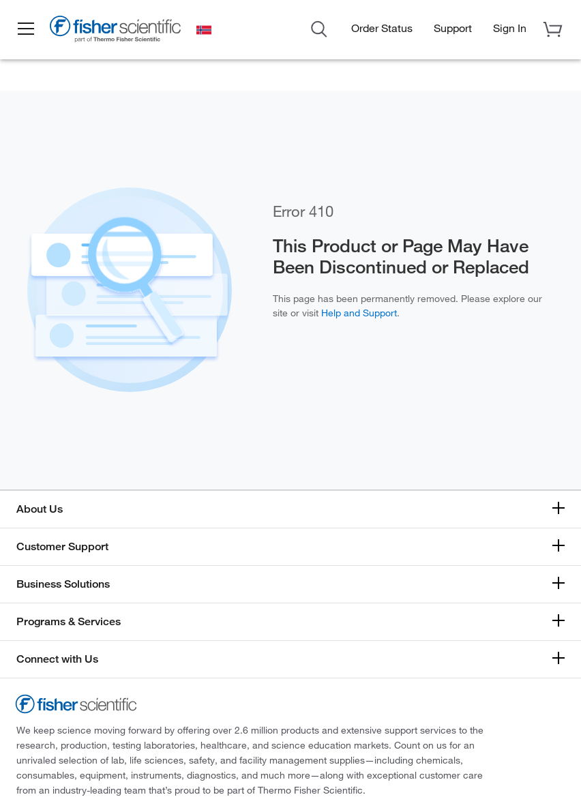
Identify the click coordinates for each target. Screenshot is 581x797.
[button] (28, 29)
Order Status (382, 28)
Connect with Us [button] (57, 658)
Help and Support (359, 313)
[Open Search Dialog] (319, 28)
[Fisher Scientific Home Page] (119, 31)
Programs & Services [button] (68, 621)
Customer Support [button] (62, 546)
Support (453, 28)
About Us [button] (39, 508)
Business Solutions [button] (63, 583)
